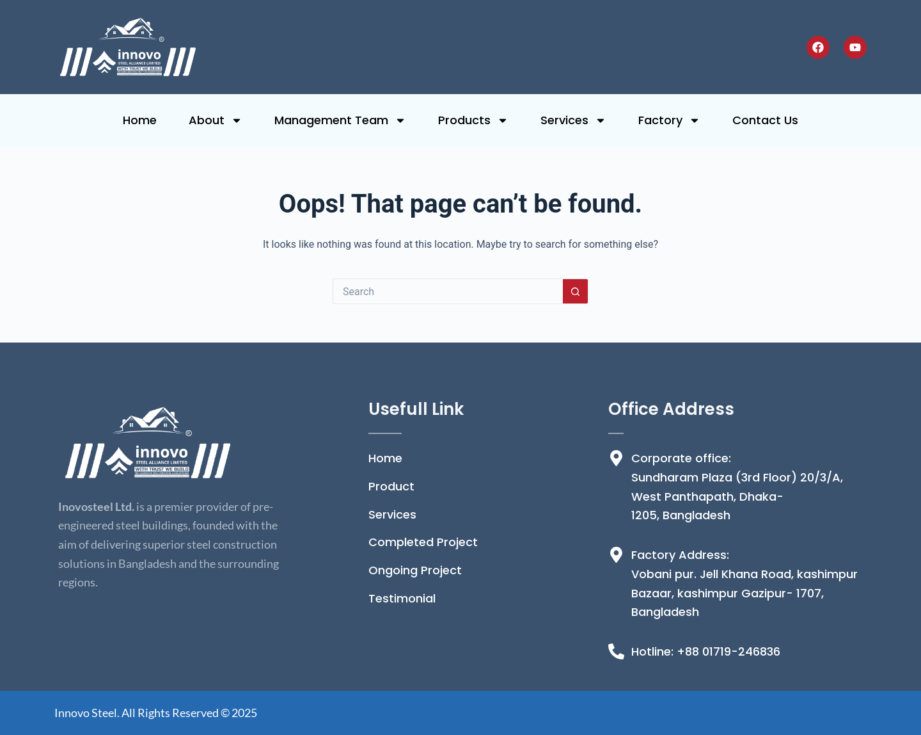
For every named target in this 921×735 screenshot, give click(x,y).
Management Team (340, 120)
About (215, 120)
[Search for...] (448, 291)
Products (473, 120)
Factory (669, 120)
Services (573, 120)
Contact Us (765, 120)
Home (140, 120)
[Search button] (575, 291)
